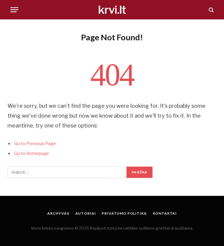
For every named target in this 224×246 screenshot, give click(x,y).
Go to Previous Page (35, 143)
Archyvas (58, 213)
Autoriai (85, 213)
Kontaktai (165, 213)
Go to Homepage (31, 153)
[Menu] (14, 9)
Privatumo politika (124, 213)
